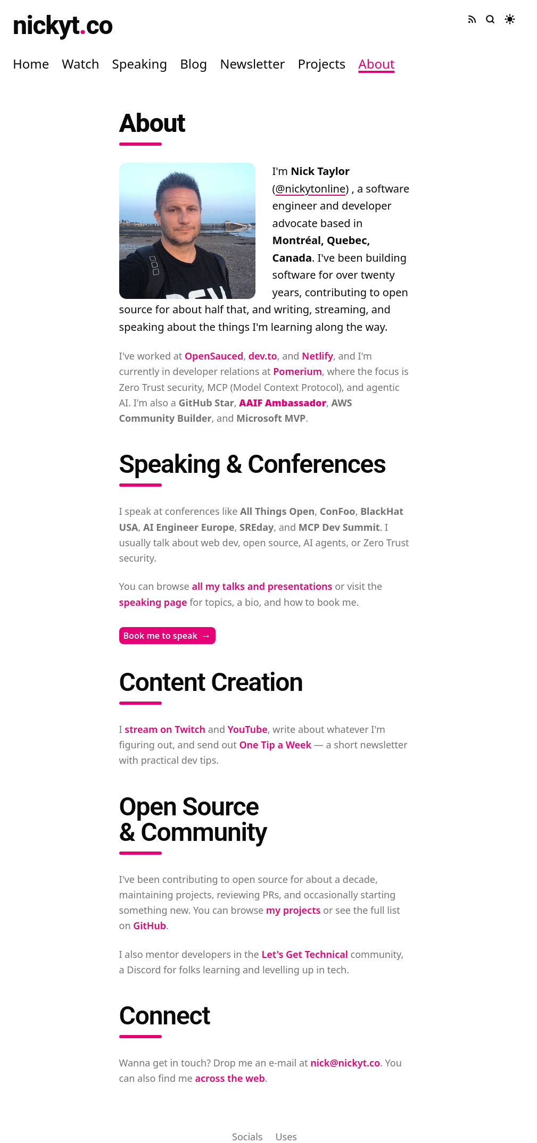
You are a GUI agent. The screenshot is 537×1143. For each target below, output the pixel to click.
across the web (230, 1078)
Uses (286, 1136)
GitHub (149, 925)
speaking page (153, 602)
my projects (293, 910)
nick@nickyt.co (345, 1062)
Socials (247, 1136)
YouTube (248, 729)
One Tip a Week (275, 744)
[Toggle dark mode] (509, 19)
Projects (321, 63)
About (376, 63)
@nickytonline (311, 188)
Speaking (140, 63)
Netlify (317, 355)
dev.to (263, 355)
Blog (193, 63)
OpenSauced (214, 355)
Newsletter (252, 63)
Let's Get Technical (304, 954)
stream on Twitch (165, 729)
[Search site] (490, 19)
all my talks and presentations (262, 586)
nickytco (62, 25)
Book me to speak (167, 635)
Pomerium (297, 371)
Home (31, 63)
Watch (80, 63)
